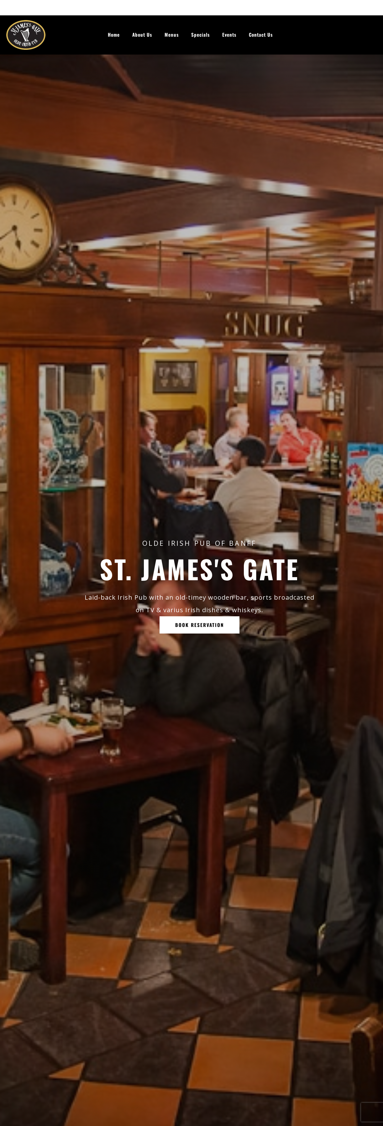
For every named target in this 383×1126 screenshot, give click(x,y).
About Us (142, 34)
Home (114, 34)
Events (229, 34)
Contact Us (261, 34)
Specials (200, 34)
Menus (172, 34)
